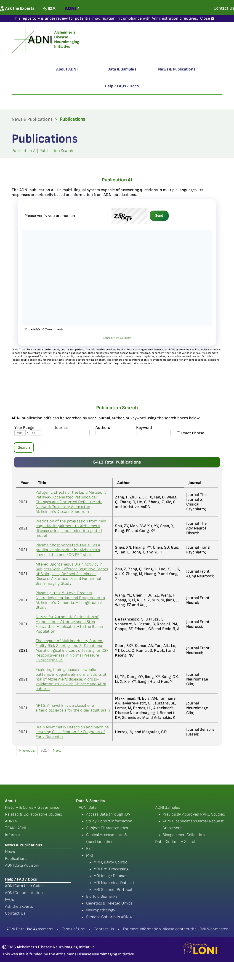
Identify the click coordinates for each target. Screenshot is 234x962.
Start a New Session (117, 338)
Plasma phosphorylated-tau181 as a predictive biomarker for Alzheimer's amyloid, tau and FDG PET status (68, 550)
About (10, 800)
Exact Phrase (190, 433)
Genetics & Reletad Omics (109, 903)
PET (89, 848)
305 (43, 750)
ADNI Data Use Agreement (29, 929)
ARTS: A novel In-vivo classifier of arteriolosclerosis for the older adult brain (73, 708)
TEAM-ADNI (15, 828)
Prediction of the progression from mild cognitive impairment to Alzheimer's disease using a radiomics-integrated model (71, 528)
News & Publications (176, 69)
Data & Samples (121, 69)
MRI (89, 855)
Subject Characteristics (107, 828)
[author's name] (113, 432)
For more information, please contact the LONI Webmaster (175, 929)
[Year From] (20, 432)
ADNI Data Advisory (22, 865)
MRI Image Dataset (110, 875)
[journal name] (72, 432)
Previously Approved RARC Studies (193, 814)
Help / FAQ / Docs (21, 879)
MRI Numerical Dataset (113, 882)
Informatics (15, 834)
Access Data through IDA (108, 814)
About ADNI (67, 69)
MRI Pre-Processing (111, 869)
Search (24, 447)
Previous (27, 750)
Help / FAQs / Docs (122, 86)
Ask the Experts (19, 906)
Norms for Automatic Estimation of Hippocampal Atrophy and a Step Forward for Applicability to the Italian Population (69, 624)
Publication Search (56, 150)
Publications (16, 858)
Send (159, 216)
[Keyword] (153, 432)
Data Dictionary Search (175, 841)
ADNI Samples (167, 807)
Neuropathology (100, 910)
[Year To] (35, 432)
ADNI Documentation (24, 892)
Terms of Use (73, 929)
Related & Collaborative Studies (33, 814)
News (10, 851)
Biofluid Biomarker (102, 896)
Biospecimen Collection (183, 834)
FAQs (9, 899)
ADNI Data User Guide (24, 886)
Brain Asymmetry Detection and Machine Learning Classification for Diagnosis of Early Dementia (72, 732)
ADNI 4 (11, 821)
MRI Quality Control (111, 862)
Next (57, 750)
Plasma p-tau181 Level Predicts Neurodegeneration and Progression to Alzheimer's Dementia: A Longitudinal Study (70, 600)
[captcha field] (93, 214)
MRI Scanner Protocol (112, 889)
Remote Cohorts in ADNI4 (109, 917)
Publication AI (24, 150)
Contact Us (15, 913)
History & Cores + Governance (32, 807)
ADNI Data (88, 807)
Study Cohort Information (109, 821)
